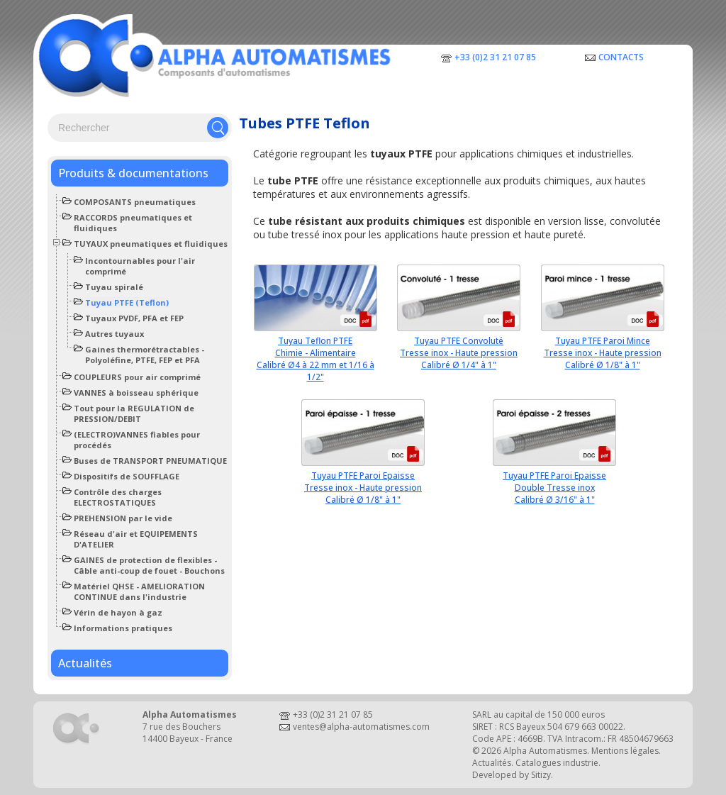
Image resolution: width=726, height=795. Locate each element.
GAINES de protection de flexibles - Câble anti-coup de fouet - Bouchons (149, 565)
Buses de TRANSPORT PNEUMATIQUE (150, 460)
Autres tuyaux (114, 333)
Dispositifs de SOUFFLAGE (126, 476)
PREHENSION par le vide (123, 518)
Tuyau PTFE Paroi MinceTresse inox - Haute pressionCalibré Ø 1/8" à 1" (602, 353)
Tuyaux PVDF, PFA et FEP (134, 318)
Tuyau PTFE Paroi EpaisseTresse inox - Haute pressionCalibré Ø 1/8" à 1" (363, 487)
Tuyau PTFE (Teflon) (127, 302)
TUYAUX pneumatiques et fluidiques (151, 243)
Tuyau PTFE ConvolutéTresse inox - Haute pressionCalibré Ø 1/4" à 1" (459, 353)
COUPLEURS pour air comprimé (137, 377)
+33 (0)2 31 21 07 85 (495, 57)
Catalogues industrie (556, 763)
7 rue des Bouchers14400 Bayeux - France (188, 733)
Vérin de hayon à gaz (118, 612)
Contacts (621, 57)
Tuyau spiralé (114, 287)
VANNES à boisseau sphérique (136, 392)
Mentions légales (625, 751)
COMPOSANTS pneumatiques (135, 201)
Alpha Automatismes (545, 751)
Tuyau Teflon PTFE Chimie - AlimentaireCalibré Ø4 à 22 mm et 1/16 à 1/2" (315, 359)
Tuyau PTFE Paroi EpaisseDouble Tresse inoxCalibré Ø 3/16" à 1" (554, 487)
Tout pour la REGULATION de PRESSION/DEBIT (134, 413)
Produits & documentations (133, 173)
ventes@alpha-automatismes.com (361, 727)
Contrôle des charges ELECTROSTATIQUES (118, 497)
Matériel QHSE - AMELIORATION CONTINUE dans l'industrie (139, 591)
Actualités (85, 663)
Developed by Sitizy (511, 775)
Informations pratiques (123, 628)
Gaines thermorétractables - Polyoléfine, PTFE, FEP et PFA (144, 354)
